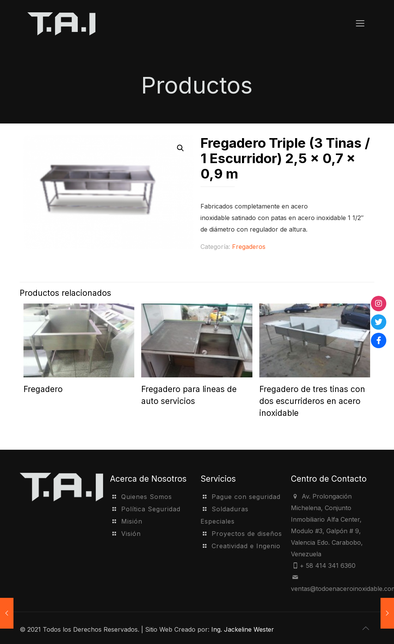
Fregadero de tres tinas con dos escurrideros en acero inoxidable (312, 401)
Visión (131, 533)
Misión (131, 521)
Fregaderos (248, 246)
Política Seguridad (150, 509)
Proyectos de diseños (247, 533)
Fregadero (43, 389)
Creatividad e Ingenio (246, 546)
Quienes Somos (146, 497)
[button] (180, 148)
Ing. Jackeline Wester (242, 629)
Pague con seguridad (246, 497)
